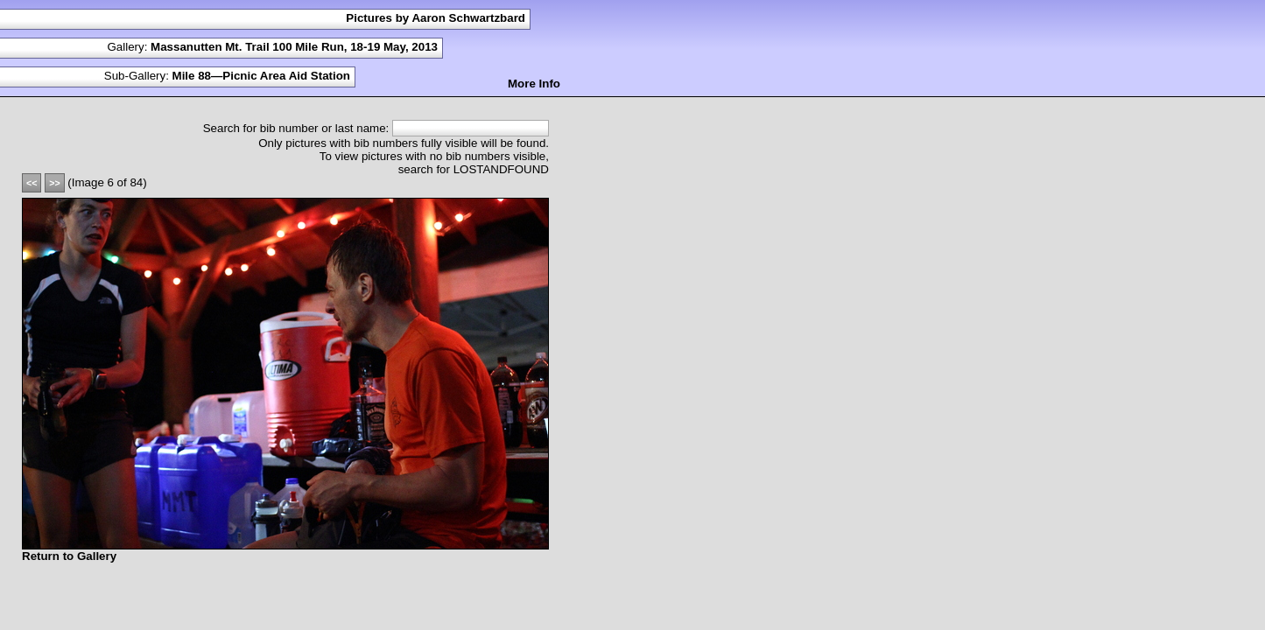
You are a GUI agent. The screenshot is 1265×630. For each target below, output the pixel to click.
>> (54, 183)
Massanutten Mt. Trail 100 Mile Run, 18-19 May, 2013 (294, 46)
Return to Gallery (69, 556)
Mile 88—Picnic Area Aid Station (261, 75)
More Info (534, 83)
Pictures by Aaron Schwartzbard (435, 17)
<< (31, 183)
